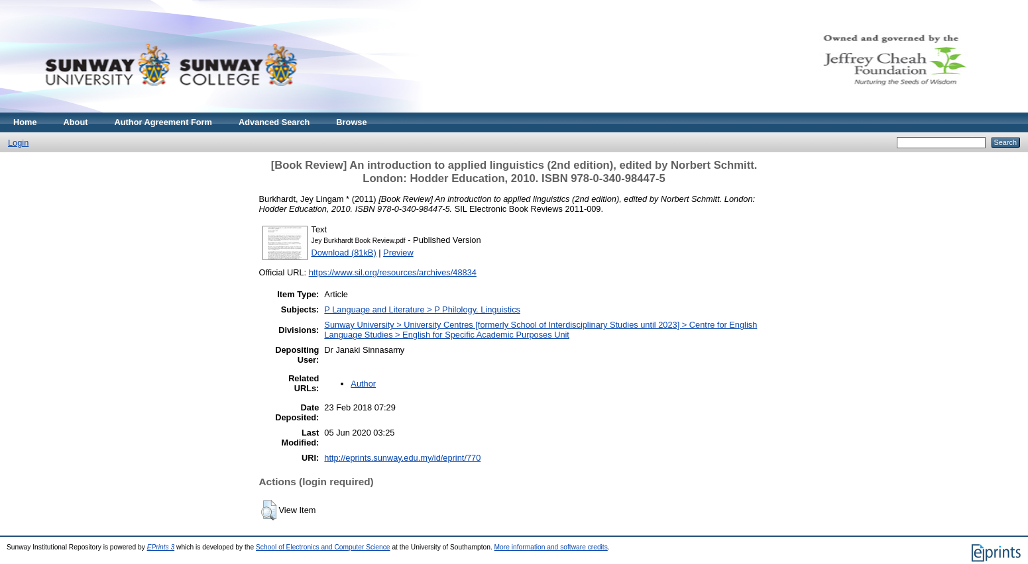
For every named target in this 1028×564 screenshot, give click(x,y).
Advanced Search (274, 122)
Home (25, 122)
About (76, 122)
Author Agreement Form (163, 122)
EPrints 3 (161, 547)
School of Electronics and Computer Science (323, 547)
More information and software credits (551, 547)
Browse (351, 122)
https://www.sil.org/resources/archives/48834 (393, 272)
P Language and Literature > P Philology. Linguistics (422, 309)
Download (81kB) (344, 253)
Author (363, 384)
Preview (398, 253)
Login (18, 143)
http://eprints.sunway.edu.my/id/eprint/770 (402, 458)
